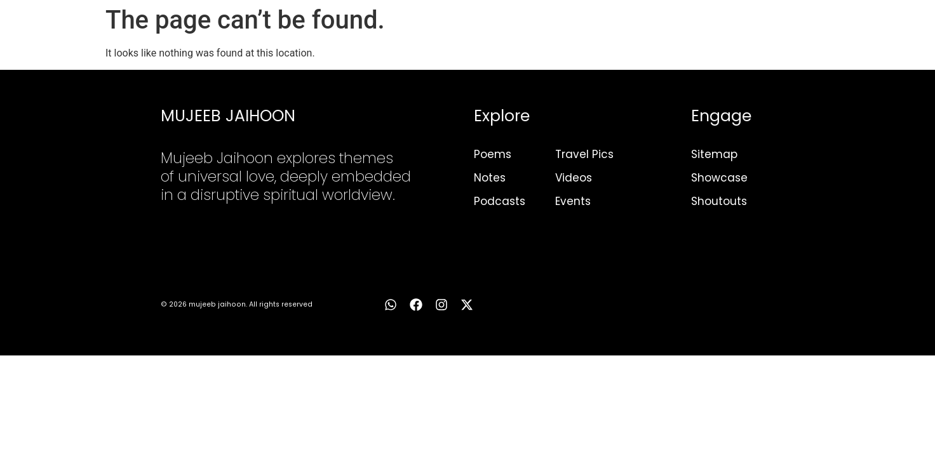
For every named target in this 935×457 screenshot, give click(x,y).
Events (573, 201)
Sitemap (714, 154)
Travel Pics (584, 154)
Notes (490, 177)
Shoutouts (719, 201)
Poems (492, 154)
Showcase (719, 177)
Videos (573, 177)
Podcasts (499, 201)
